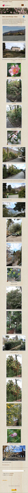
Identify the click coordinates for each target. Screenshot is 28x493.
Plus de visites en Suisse (5, 464)
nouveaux (10, 1)
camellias (6, 1)
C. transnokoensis (14, 128)
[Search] (25, 5)
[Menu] (22, 5)
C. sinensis (14, 352)
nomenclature (12, 473)
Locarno (21, 22)
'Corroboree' (14, 77)
